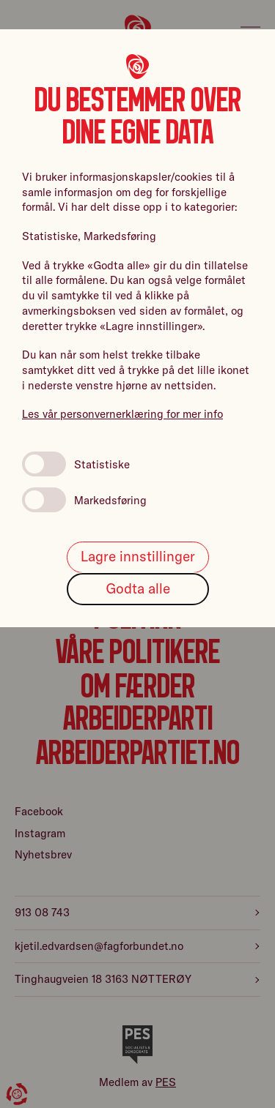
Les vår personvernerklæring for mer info (122, 414)
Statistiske (76, 464)
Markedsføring (84, 499)
